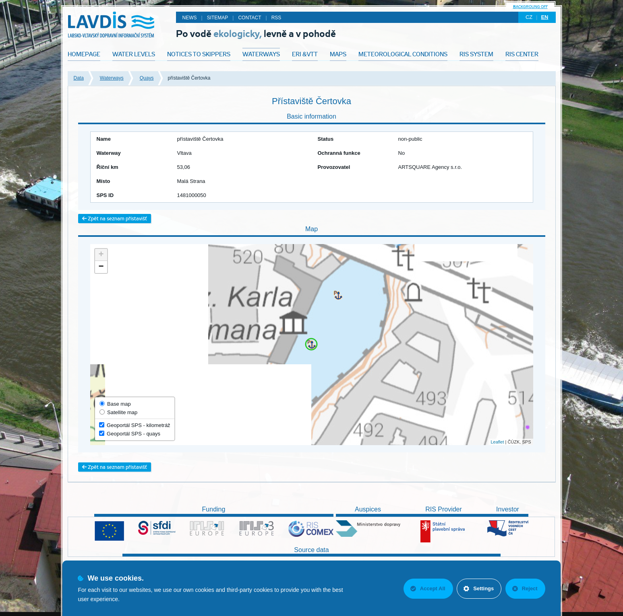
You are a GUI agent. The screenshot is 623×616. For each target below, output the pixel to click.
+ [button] (100, 255)
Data (79, 78)
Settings (478, 588)
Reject (525, 588)
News (189, 18)
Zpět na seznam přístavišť (114, 219)
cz (529, 17)
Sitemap (217, 18)
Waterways (112, 78)
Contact (249, 18)
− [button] (100, 267)
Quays (147, 78)
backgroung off (530, 6)
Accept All (427, 588)
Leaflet (497, 441)
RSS (276, 18)
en (544, 17)
